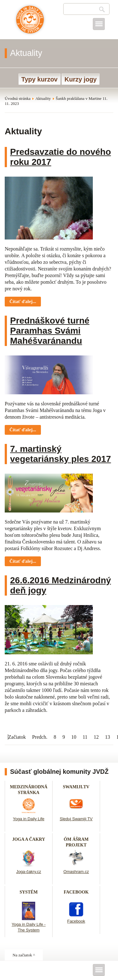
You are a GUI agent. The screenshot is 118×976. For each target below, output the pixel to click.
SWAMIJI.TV (76, 787)
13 (107, 737)
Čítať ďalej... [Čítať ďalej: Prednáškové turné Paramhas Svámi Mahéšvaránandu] (22, 429)
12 (96, 737)
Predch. (39, 737)
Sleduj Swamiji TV (76, 818)
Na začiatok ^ (24, 955)
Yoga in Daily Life (28, 818)
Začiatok (17, 737)
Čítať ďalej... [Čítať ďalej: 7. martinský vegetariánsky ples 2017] (22, 561)
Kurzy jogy (81, 79)
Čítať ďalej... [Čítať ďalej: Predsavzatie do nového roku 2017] (22, 301)
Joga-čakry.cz (28, 871)
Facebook (76, 921)
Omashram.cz (76, 871)
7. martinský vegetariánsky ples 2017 (60, 454)
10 (73, 737)
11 (84, 737)
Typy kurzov (39, 79)
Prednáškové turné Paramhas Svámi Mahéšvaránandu (49, 331)
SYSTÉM (29, 892)
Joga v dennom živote (30, 22)
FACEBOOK (76, 892)
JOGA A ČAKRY (28, 839)
